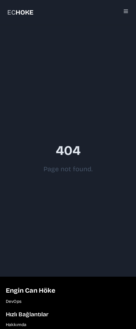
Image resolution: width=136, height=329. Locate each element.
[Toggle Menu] (126, 11)
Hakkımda (16, 324)
